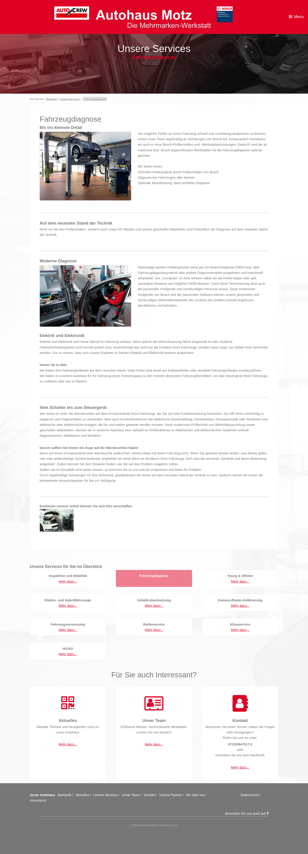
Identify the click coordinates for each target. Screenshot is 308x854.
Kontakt (149, 795)
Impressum (38, 800)
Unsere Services (70, 98)
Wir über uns (195, 795)
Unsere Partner (170, 795)
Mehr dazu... (68, 581)
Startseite (51, 98)
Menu (299, 16)
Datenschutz (250, 795)
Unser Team (131, 795)
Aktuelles (82, 795)
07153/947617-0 (240, 744)
